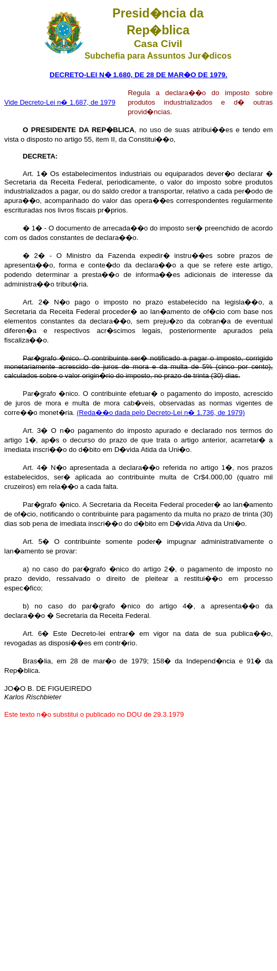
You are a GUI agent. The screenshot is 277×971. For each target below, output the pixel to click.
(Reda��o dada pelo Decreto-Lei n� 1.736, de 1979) (161, 413)
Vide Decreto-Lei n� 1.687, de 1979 (60, 102)
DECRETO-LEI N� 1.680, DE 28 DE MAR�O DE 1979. (138, 75)
